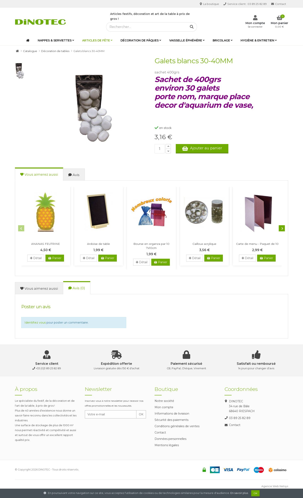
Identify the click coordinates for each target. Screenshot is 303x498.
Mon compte (164, 407)
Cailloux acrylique (204, 243)
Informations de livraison (172, 413)
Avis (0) (76, 288)
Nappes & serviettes (55, 40)
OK (141, 414)
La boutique (209, 4)
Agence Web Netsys (274, 486)
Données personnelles (170, 439)
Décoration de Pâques (140, 40)
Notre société (164, 401)
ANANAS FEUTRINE (45, 243)
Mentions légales (167, 445)
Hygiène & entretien (257, 40)
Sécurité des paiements (171, 420)
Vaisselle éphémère (185, 40)
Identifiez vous (35, 322)
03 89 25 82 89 (245, 4)
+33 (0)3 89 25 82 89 (48, 368)
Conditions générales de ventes (177, 426)
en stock (163, 128)
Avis (74, 175)
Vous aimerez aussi (39, 174)
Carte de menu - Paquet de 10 (257, 243)
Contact (278, 4)
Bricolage (221, 40)
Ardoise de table (98, 243)
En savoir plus (239, 493)
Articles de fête (96, 40)
